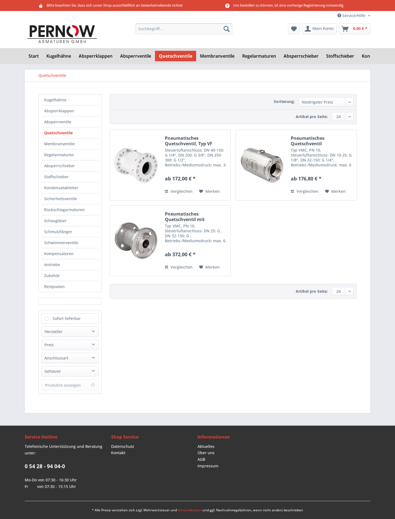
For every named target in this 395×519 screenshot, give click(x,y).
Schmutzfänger (58, 231)
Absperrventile (57, 121)
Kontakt (118, 452)
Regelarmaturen (59, 154)
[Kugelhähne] (59, 56)
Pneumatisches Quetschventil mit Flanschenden (185, 216)
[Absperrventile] (135, 56)
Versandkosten (190, 510)
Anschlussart (56, 358)
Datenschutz (122, 446)
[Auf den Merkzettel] (209, 191)
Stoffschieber (56, 176)
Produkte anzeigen (70, 385)
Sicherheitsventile (60, 198)
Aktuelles (206, 446)
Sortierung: (284, 101)
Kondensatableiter (61, 187)
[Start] (34, 56)
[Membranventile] (217, 56)
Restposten (54, 286)
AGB (201, 459)
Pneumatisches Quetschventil (308, 140)
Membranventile (59, 143)
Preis (49, 344)
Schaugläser (55, 220)
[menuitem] (184, 31)
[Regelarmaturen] (259, 56)
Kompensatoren (59, 253)
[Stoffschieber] (340, 56)
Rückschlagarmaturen (64, 209)
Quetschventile (58, 132)
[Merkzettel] (294, 28)
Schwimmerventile (61, 242)
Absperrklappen (59, 110)
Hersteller (53, 331)
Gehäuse (52, 371)
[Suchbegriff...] (184, 28)
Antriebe (52, 264)
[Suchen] (226, 28)
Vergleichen (179, 191)
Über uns (206, 452)
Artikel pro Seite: (312, 116)
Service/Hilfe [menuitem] (351, 15)
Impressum (208, 465)
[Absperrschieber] (301, 56)
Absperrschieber (59, 165)
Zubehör (52, 275)
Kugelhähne (55, 99)
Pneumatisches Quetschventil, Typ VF (188, 140)
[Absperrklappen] (95, 56)
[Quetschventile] (175, 56)
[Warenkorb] (354, 28)
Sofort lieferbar (67, 318)
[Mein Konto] (319, 28)
